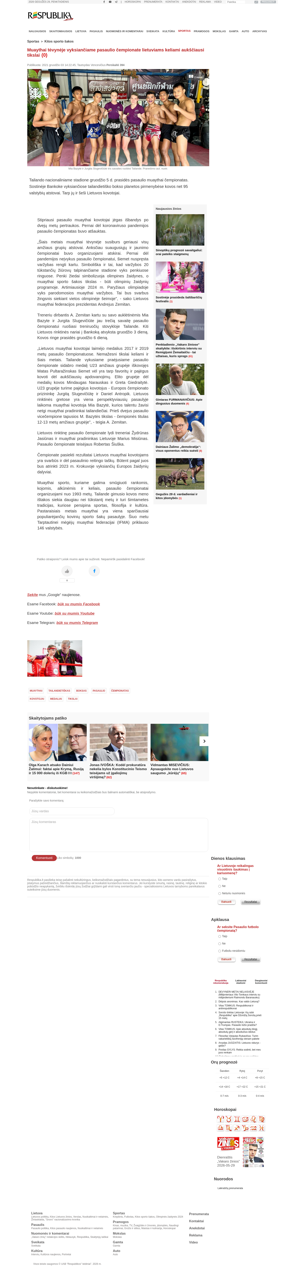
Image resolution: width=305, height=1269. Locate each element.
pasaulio (99, 690)
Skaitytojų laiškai (99, 1237)
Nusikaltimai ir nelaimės (95, 1216)
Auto (245, 31)
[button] (204, 741)
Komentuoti (44, 858)
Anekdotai (189, 1)
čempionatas (120, 690)
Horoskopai (133, 1)
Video (218, 1)
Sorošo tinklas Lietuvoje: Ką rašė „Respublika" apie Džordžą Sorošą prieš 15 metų (239, 1015)
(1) (171, 301)
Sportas (184, 30)
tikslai (72, 698)
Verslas (77, 1216)
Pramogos (201, 31)
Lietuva (81, 31)
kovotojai (37, 698)
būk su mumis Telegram (77, 623)
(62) (109, 777)
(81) (190, 356)
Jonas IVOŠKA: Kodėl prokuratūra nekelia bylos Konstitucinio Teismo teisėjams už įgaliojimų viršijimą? (118, 771)
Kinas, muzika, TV (122, 1225)
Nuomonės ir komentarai (124, 31)
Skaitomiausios (60, 31)
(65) (184, 773)
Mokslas (219, 31)
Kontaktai (172, 1)
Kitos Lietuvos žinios (61, 1216)
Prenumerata (153, 1)
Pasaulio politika (40, 1228)
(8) (200, 450)
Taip (224, 878)
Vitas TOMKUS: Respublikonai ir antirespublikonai (235, 1007)
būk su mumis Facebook (79, 604)
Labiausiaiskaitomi (241, 981)
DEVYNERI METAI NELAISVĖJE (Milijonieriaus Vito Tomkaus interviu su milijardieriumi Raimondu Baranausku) (239, 994)
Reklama (205, 1)
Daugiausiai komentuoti (261, 981)
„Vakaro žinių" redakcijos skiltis (47, 1237)
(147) (76, 773)
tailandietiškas (59, 690)
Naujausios (37, 31)
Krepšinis (118, 1216)
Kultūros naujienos (51, 1254)
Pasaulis (96, 31)
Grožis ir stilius (132, 1228)
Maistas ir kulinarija (151, 1228)
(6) (187, 403)
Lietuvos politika (40, 1216)
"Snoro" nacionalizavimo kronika (62, 1219)
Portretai (66, 1254)
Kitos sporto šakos (59, 41)
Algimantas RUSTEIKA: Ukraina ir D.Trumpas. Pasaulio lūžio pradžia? (237, 1023)
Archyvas (259, 31)
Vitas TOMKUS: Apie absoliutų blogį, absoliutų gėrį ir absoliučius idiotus (238, 1030)
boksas (81, 690)
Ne (224, 886)
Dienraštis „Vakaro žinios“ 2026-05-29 (228, 1161)
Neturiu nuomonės (233, 893)
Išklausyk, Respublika (77, 1237)
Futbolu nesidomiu (233, 950)
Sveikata (152, 31)
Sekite (32, 595)
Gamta (234, 31)
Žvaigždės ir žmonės (145, 1225)
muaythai (36, 690)
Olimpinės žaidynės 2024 (169, 1216)
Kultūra (169, 31)
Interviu (35, 1254)
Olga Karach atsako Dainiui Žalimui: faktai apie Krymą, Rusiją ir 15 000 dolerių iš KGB (56, 769)
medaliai (56, 698)
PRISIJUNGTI (268, 2)
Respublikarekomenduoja (220, 981)
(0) (44, 55)
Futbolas (129, 1216)
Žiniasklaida (37, 1219)
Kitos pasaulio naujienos (63, 1228)
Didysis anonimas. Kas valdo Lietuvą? (238, 1001)
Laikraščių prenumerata (230, 1188)
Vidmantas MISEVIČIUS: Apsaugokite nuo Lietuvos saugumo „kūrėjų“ (172, 769)
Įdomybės (162, 1225)
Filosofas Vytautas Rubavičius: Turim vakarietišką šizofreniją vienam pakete (238, 1037)
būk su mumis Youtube (75, 613)
